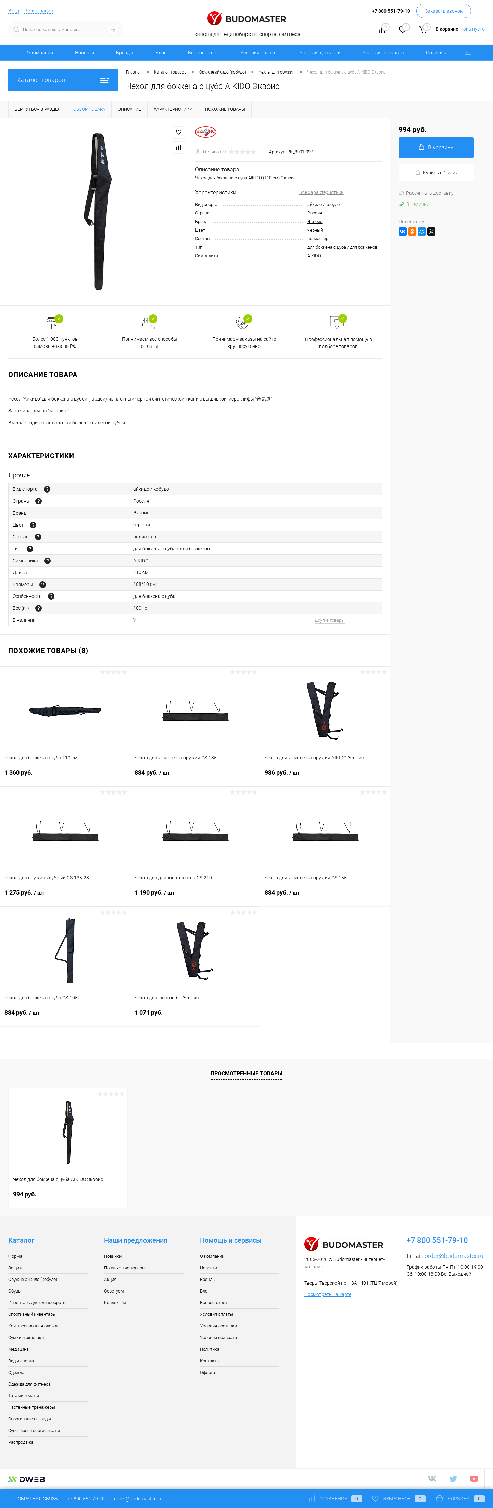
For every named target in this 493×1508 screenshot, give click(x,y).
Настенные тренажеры (31, 1407)
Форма (15, 1256)
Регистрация (38, 10)
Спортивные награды (29, 1418)
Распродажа (21, 1442)
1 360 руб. (64, 776)
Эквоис (315, 221)
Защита (16, 1267)
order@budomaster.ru (454, 1255)
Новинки (113, 1256)
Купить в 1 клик (436, 173)
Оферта (207, 1372)
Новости (84, 52)
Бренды (125, 52)
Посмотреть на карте (327, 1294)
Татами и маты (23, 1395)
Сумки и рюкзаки (26, 1337)
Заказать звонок (444, 11)
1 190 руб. (195, 897)
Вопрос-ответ (203, 52)
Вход (13, 10)
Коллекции (115, 1302)
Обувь (14, 1291)
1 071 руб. (195, 1016)
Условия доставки (320, 52)
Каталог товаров (63, 80)
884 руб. (195, 777)
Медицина (18, 1349)
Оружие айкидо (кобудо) (32, 1279)
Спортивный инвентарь (31, 1314)
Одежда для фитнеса (29, 1384)
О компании (40, 52)
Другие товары (330, 620)
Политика (437, 52)
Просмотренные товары (246, 1073)
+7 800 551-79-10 (86, 1499)
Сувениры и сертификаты (34, 1430)
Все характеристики (321, 192)
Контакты (210, 1360)
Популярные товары (125, 1267)
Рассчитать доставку (426, 193)
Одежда (16, 1372)
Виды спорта (21, 1360)
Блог (160, 52)
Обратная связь (33, 1499)
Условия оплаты (259, 52)
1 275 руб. (65, 897)
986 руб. (325, 777)
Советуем (114, 1291)
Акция (110, 1279)
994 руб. (24, 1194)
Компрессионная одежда (34, 1325)
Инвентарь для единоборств (36, 1302)
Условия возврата (383, 52)
